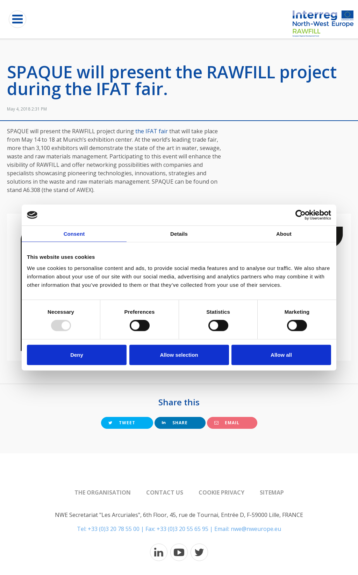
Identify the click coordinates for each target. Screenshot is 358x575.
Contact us (164, 492)
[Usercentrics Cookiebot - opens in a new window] (300, 215)
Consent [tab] (74, 234)
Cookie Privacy (221, 492)
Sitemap (272, 492)
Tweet (121, 423)
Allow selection (179, 354)
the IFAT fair (152, 131)
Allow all (281, 354)
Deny (76, 354)
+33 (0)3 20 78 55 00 (113, 529)
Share (175, 423)
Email (226, 423)
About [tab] (284, 234)
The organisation (102, 492)
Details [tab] (179, 234)
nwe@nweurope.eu (256, 529)
